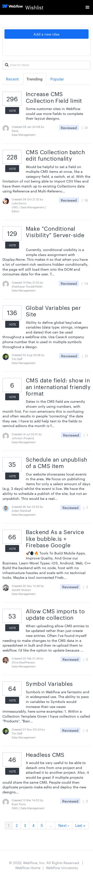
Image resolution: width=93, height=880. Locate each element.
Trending (35, 78)
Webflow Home (27, 867)
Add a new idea (46, 34)
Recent (12, 78)
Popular (57, 78)
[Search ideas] (46, 65)
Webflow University (62, 867)
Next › (63, 825)
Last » (80, 825)
